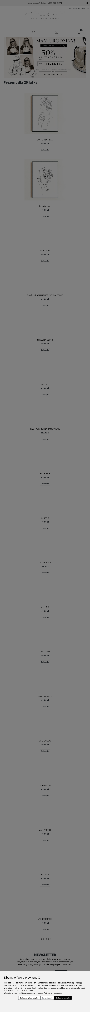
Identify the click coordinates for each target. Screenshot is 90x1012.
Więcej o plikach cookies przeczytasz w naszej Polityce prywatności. (33, 993)
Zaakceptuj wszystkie (63, 998)
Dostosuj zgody (47, 998)
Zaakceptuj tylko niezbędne (29, 998)
